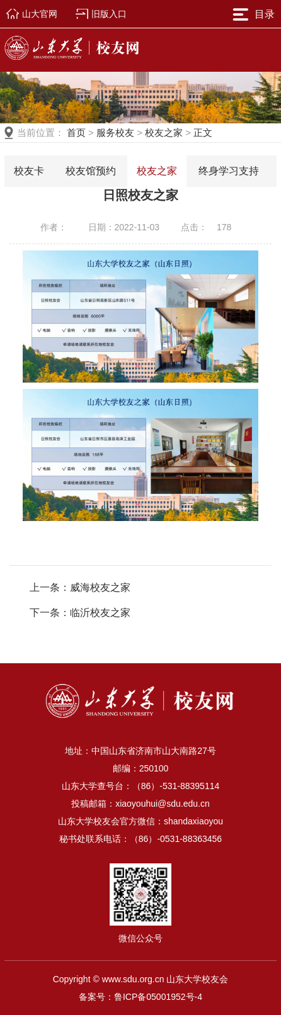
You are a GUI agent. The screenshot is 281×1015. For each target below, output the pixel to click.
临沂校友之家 (100, 612)
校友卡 (29, 170)
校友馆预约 (91, 170)
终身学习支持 (228, 170)
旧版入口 (109, 14)
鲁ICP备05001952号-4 (158, 997)
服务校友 (115, 132)
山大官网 (39, 14)
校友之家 (164, 132)
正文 (202, 132)
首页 (76, 132)
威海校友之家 (100, 587)
